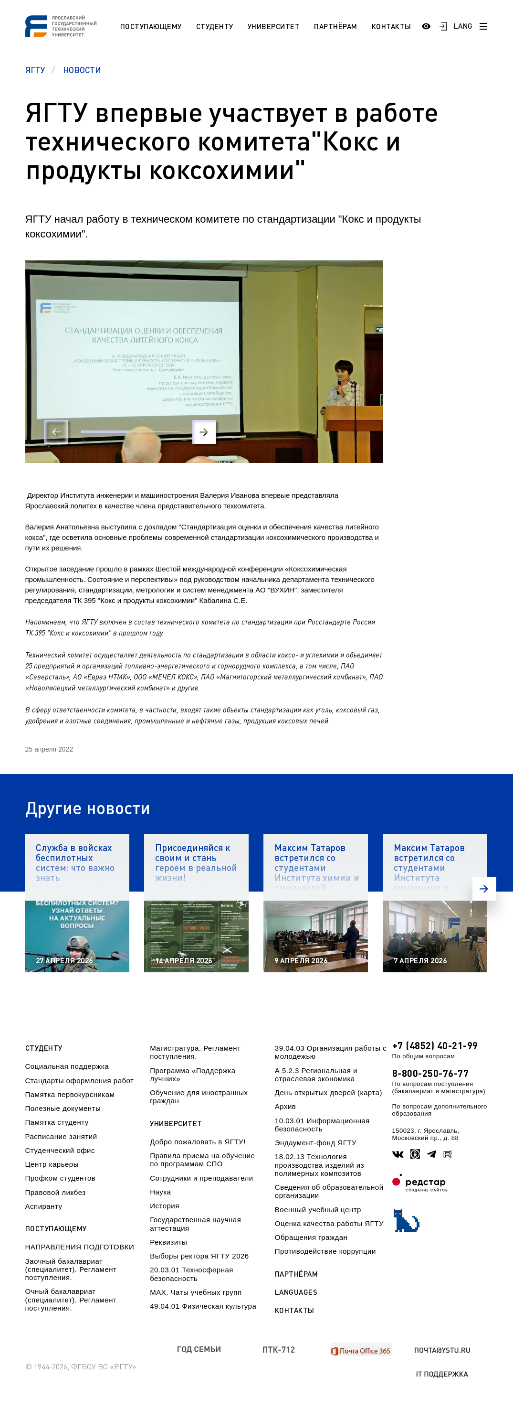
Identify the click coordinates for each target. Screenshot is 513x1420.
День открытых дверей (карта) (328, 1092)
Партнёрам (335, 26)
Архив (285, 1106)
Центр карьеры (52, 1164)
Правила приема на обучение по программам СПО (202, 1159)
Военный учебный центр (318, 1209)
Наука (160, 1192)
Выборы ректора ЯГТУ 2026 (199, 1256)
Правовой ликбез (55, 1192)
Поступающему (151, 26)
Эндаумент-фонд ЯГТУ (315, 1143)
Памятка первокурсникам (70, 1094)
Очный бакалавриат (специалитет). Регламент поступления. (71, 1299)
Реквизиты (168, 1242)
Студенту (214, 26)
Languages (296, 1292)
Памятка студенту (57, 1122)
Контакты (391, 26)
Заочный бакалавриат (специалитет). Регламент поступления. (71, 1269)
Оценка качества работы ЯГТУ (329, 1223)
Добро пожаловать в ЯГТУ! (198, 1142)
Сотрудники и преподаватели (201, 1178)
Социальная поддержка (67, 1066)
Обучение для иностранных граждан (199, 1096)
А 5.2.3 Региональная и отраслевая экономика (316, 1074)
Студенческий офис (60, 1150)
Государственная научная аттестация (195, 1224)
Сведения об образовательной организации (329, 1191)
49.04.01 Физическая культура (203, 1306)
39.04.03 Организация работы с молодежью (331, 1052)
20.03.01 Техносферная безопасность (191, 1274)
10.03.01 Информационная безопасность (322, 1125)
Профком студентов (60, 1178)
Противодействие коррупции (325, 1251)
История (164, 1206)
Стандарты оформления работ (79, 1080)
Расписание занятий (61, 1136)
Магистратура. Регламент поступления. (195, 1052)
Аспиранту (44, 1206)
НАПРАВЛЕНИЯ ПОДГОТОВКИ (80, 1247)
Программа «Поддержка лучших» (192, 1074)
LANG (463, 26)
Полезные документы (63, 1108)
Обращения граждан (311, 1237)
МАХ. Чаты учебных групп (195, 1292)
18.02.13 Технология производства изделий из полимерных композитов (319, 1164)
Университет (274, 26)
